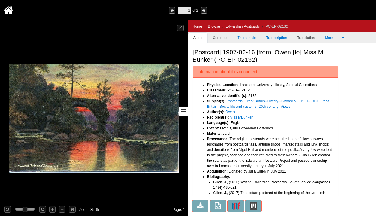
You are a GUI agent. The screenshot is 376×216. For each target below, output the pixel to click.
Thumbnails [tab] (246, 38)
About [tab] (197, 38)
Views (285, 106)
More (333, 38)
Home (197, 26)
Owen (230, 112)
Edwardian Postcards (243, 26)
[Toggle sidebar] (183, 111)
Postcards (234, 101)
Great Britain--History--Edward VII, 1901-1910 (280, 101)
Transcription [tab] (276, 38)
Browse (214, 26)
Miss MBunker (241, 117)
